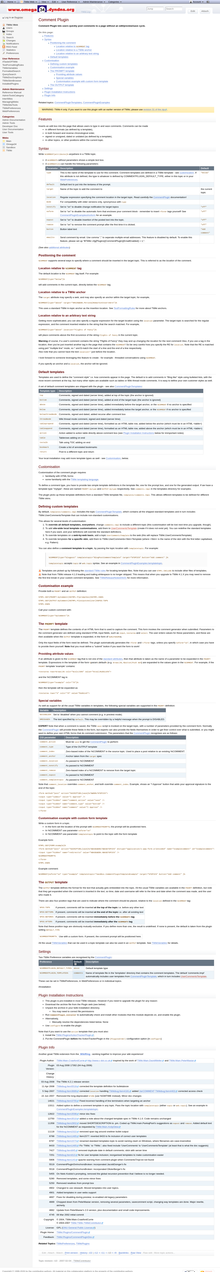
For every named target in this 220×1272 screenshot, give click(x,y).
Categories (115, 1)
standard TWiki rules (95, 566)
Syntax (47, 39)
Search (8, 37)
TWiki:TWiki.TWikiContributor (87, 1212)
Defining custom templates (64, 63)
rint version (71, 1242)
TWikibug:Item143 (67, 1149)
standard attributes (113, 653)
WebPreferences (68, 179)
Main (6, 141)
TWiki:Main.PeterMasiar (182, 1050)
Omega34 (9, 144)
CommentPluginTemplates (68, 102)
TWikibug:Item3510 (68, 1108)
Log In (8, 17)
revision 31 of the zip (155, 109)
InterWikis (7, 98)
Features (49, 35)
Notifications (10, 43)
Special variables (65, 77)
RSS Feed (9, 47)
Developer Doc (10, 126)
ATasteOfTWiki (10, 61)
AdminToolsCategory (13, 95)
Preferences (10, 53)
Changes (9, 40)
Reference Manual (11, 92)
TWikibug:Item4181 (120, 1081)
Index (7, 34)
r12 (96, 1242)
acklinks (124, 1242)
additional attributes (59, 246)
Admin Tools (8, 123)
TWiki (7, 150)
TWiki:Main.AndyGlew (108, 1116)
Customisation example (62, 67)
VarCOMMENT (147, 1081)
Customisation (51, 60)
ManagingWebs (10, 102)
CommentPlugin (161, 196)
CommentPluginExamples (96, 102)
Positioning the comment (63, 42)
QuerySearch (9, 74)
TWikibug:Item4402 (166, 1081)
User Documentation (13, 129)
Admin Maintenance (94, 1)
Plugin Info (49, 95)
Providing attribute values (69, 74)
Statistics (9, 50)
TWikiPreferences (65, 1233)
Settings (48, 88)
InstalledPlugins (10, 83)
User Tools (7, 132)
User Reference (71, 1)
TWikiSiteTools (10, 105)
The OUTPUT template (62, 84)
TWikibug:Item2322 (68, 1121)
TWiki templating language (84, 476)
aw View (136, 1242)
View (45, 1)
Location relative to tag (72, 46)
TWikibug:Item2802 (68, 1112)
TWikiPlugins (83, 1233)
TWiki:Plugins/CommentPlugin (73, 1221)
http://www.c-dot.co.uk (99, 1050)
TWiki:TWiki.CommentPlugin (75, 1266)
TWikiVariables (59, 933)
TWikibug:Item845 (67, 1139)
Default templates (59, 56)
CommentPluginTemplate (109, 508)
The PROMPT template (62, 70)
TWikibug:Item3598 (68, 1103)
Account (197, 1)
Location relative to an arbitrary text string (77, 53)
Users (7, 28)
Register (18, 17)
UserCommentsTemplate (124, 524)
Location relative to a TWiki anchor (74, 49)
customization (187, 172)
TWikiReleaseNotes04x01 (113, 573)
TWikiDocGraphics (12, 77)
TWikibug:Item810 (67, 1144)
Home (11, 1)
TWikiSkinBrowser (11, 80)
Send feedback (52, 1263)
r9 (115, 1242)
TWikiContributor (82, 1250)
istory (83, 1242)
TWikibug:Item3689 (68, 1081)
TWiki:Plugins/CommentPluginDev (75, 1226)
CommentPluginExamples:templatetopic (141, 559)
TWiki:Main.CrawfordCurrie (72, 1050)
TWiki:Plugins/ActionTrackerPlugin (75, 1025)
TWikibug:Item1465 (68, 1125)
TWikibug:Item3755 (68, 1090)
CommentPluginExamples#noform (78, 214)
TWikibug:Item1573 (68, 1130)
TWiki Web (10, 25)
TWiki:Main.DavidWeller (150, 1050)
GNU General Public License (79, 1217)
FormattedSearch (11, 71)
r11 (103, 1242)
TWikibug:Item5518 (68, 1076)
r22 (90, 1242)
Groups (8, 31)
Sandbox (9, 147)
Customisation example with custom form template (82, 81)
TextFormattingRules (124, 306)
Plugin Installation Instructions (59, 91)
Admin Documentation (13, 120)
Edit (55, 1)
